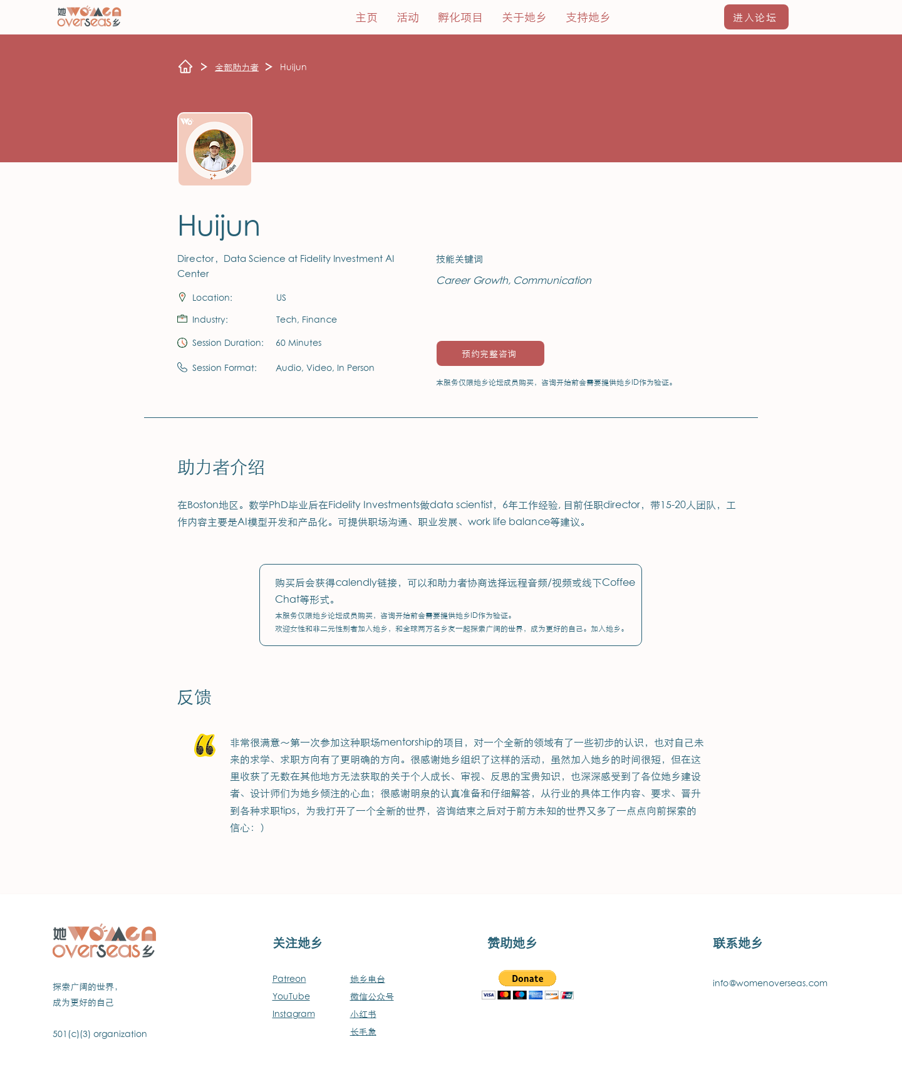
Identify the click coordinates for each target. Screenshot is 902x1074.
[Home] (185, 66)
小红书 (363, 1013)
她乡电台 (367, 978)
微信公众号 (372, 996)
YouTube (291, 996)
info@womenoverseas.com (770, 983)
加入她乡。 (609, 628)
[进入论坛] (756, 16)
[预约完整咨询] (490, 353)
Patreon (289, 978)
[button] (460, 17)
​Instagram (293, 1013)
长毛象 (363, 1031)
